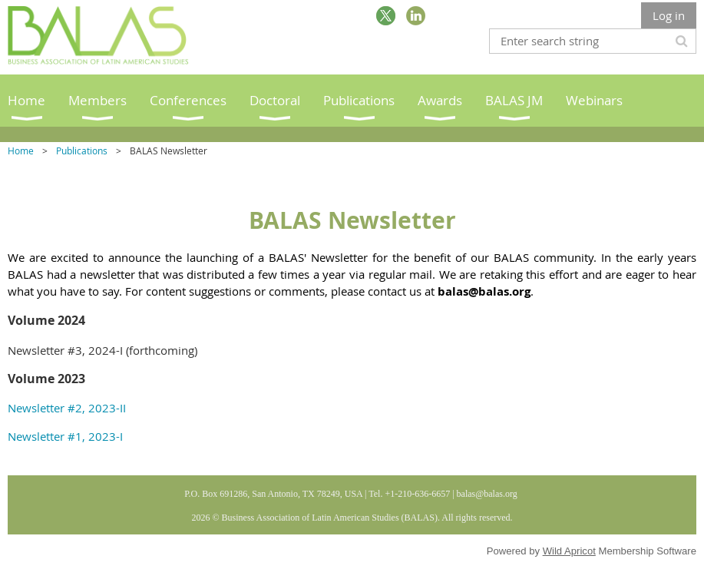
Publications (81, 150)
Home (21, 150)
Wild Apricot (569, 551)
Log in (669, 15)
